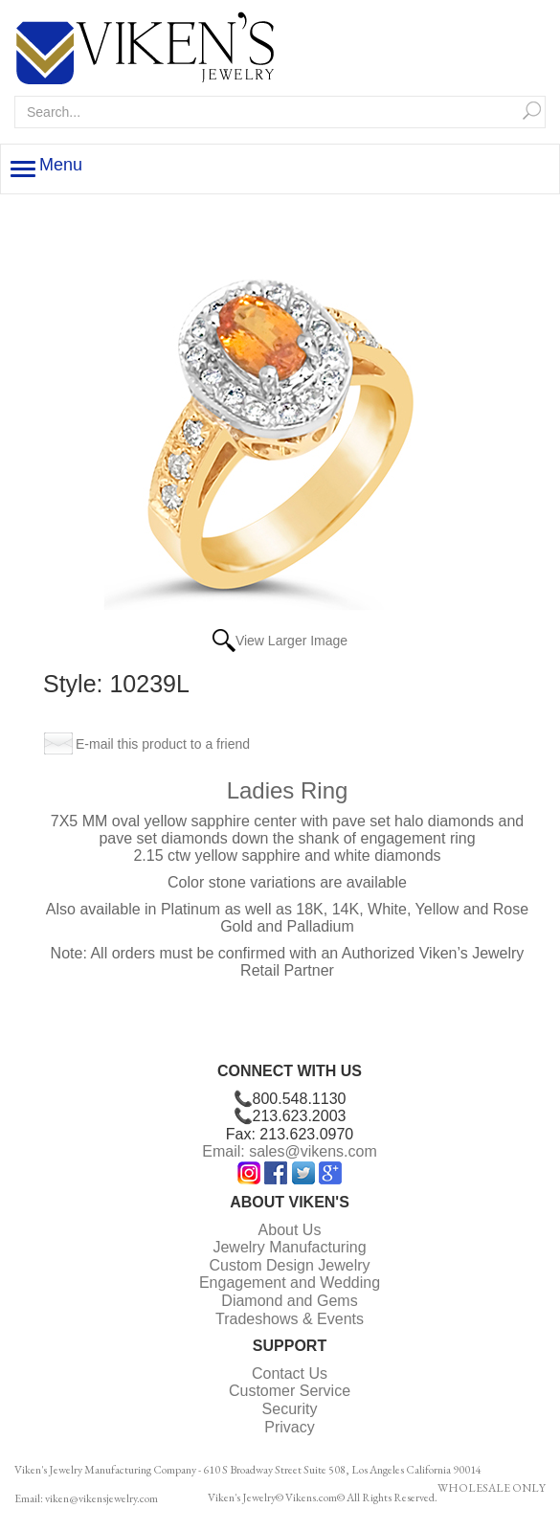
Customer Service (289, 1391)
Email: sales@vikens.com (289, 1151)
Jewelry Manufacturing (289, 1247)
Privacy (289, 1427)
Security (290, 1409)
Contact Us (289, 1373)
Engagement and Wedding (289, 1282)
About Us (290, 1230)
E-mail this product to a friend (163, 744)
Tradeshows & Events (289, 1319)
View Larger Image (291, 640)
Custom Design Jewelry (289, 1265)
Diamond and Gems (289, 1301)
